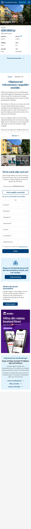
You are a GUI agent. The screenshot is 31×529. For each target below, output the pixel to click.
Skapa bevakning (15, 277)
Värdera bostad (10, 304)
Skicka (15, 251)
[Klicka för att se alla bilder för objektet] (23, 160)
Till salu (10, 76)
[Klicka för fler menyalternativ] (29, 2)
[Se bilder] (15, 147)
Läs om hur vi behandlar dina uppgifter (13, 196)
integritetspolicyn (23, 246)
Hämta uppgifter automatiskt (15, 192)
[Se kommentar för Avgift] (21, 36)
